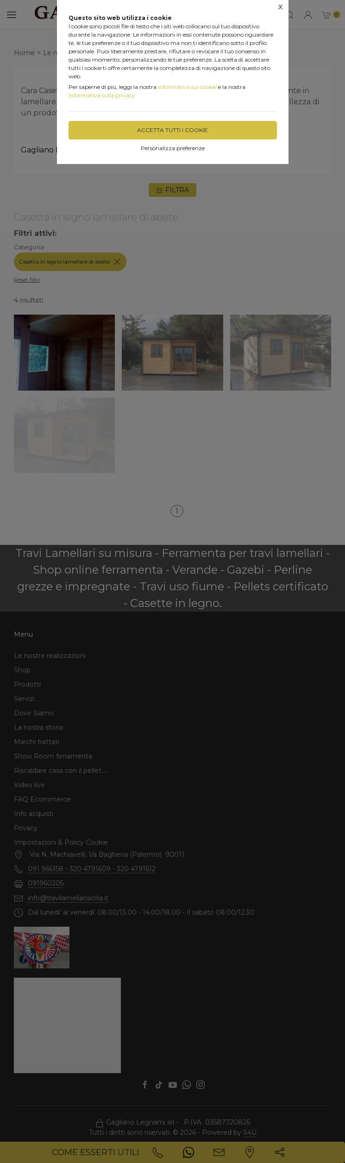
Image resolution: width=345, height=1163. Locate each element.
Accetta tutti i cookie (172, 129)
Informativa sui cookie (187, 86)
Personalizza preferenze (173, 148)
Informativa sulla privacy (102, 95)
